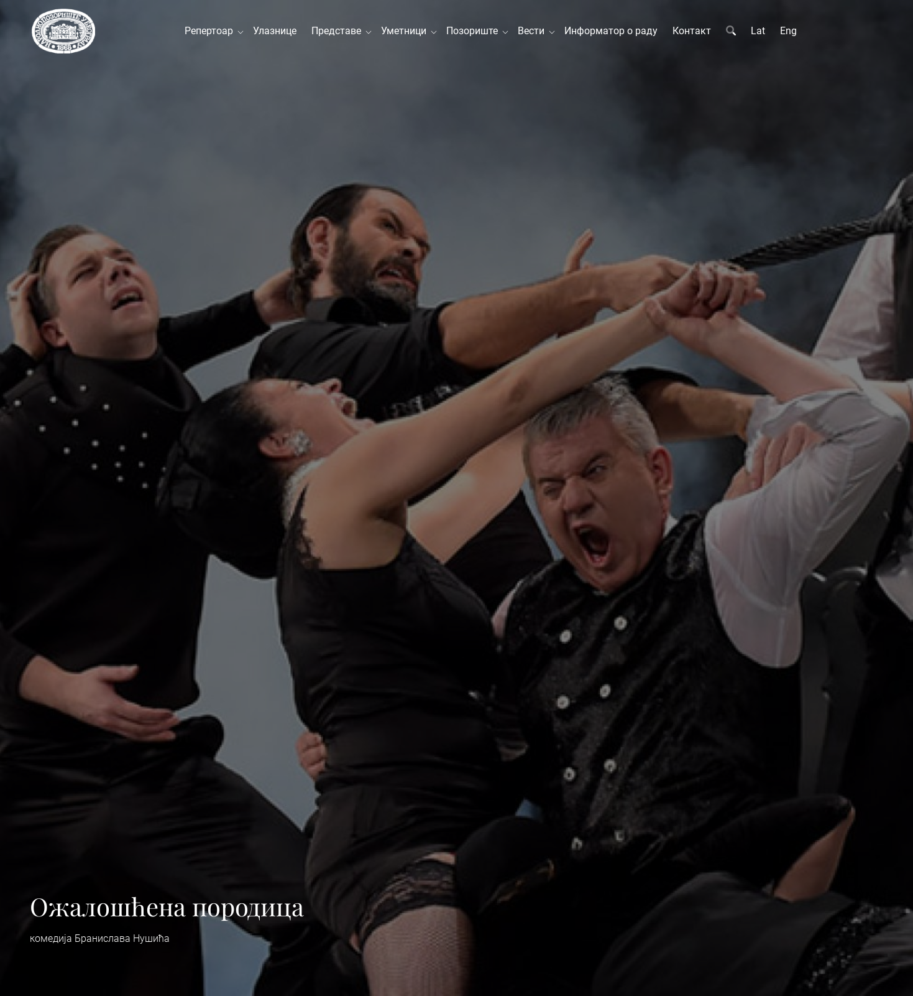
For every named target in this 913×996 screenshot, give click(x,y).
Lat (758, 31)
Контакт (691, 31)
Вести (533, 31)
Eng (788, 31)
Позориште (474, 31)
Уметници (406, 31)
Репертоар (211, 31)
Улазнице (274, 31)
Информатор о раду (611, 31)
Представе (338, 31)
